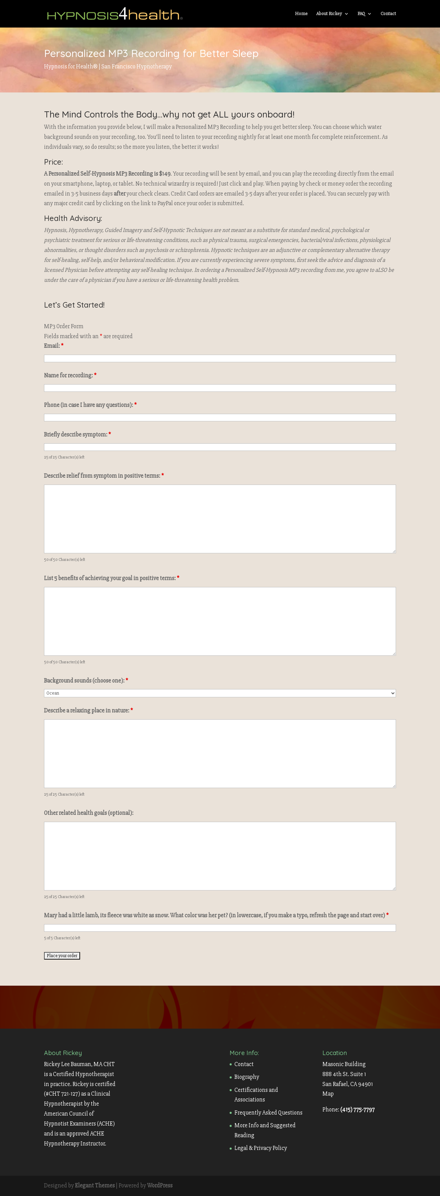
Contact (388, 13)
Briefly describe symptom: (77, 434)
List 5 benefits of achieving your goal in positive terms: (111, 578)
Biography (246, 1077)
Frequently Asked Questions (268, 1112)
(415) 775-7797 (357, 1109)
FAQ (361, 13)
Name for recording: (70, 375)
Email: (54, 346)
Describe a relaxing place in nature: (88, 710)
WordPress (160, 1185)
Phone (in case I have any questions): (90, 405)
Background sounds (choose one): (86, 680)
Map (328, 1093)
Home (301, 13)
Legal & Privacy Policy (260, 1148)
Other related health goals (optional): (88, 813)
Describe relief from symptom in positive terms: (104, 475)
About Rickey (329, 13)
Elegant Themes (95, 1185)
